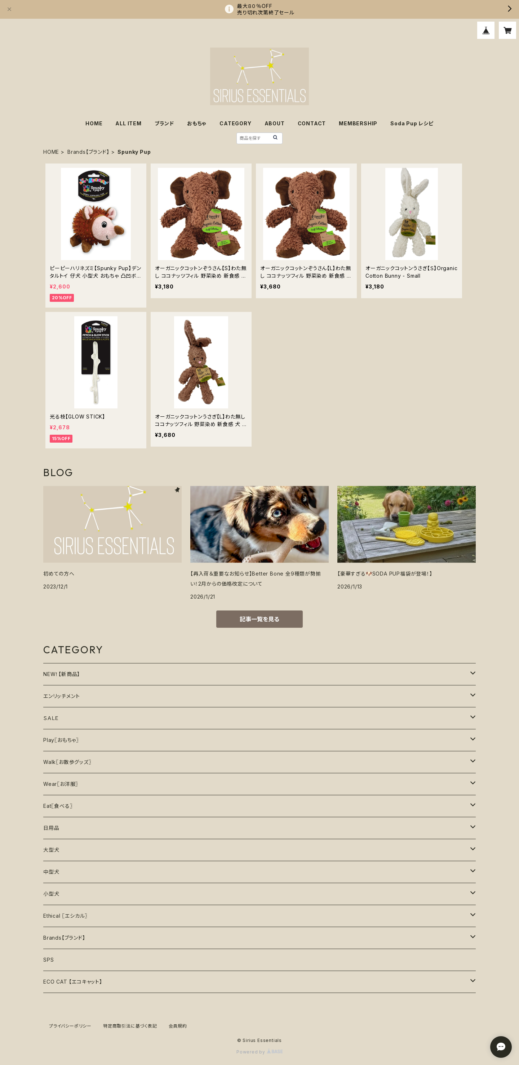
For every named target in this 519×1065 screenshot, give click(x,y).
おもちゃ (197, 123)
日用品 (51, 828)
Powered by (259, 1052)
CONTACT (312, 123)
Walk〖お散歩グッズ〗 (67, 762)
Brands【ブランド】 (88, 152)
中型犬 (51, 872)
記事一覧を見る (259, 619)
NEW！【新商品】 (61, 674)
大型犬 (51, 850)
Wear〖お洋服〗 (60, 784)
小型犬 (51, 894)
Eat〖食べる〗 (57, 806)
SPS (48, 960)
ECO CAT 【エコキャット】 (72, 982)
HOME (93, 123)
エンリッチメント (61, 696)
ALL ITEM (128, 123)
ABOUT (275, 123)
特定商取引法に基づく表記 (130, 1026)
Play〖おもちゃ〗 (61, 740)
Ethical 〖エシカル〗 (65, 916)
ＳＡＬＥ (51, 718)
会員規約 (178, 1026)
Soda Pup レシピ (412, 123)
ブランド (164, 123)
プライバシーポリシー (70, 1026)
